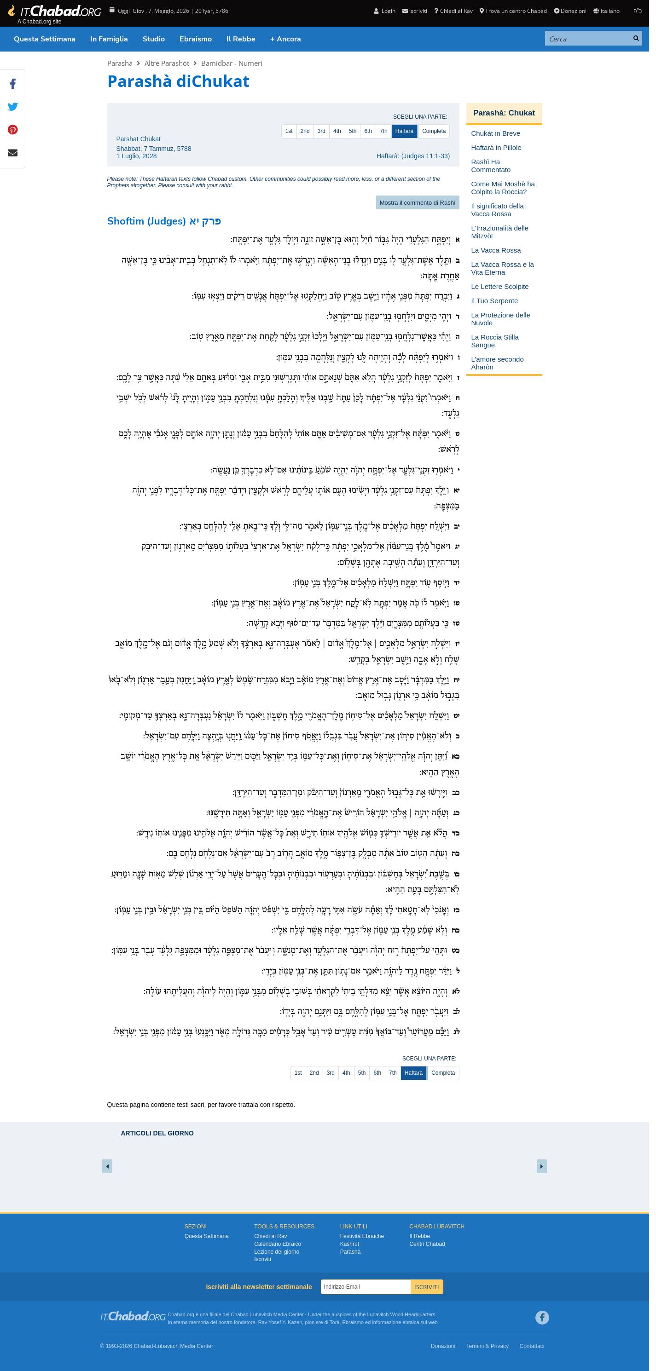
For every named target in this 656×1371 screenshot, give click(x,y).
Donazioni (570, 11)
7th (384, 131)
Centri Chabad (427, 1244)
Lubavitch (261, 1314)
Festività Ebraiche (362, 1236)
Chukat (521, 113)
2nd (305, 131)
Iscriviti (414, 11)
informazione (386, 1322)
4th (337, 131)
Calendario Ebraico (277, 1244)
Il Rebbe (240, 39)
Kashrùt (349, 1244)
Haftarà (404, 131)
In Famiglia (109, 39)
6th (368, 131)
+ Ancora (285, 39)
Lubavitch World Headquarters (401, 1314)
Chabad (240, 1314)
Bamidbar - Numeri (231, 63)
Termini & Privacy (487, 1346)
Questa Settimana (44, 39)
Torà (334, 1322)
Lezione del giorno (276, 1252)
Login (384, 11)
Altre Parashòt (167, 63)
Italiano (606, 11)
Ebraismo (196, 39)
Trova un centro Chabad (513, 11)
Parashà (120, 63)
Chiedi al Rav (453, 11)
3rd (321, 131)
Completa (434, 131)
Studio (154, 39)
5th (353, 131)
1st (289, 131)
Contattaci (531, 1346)
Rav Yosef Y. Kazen (280, 1322)
